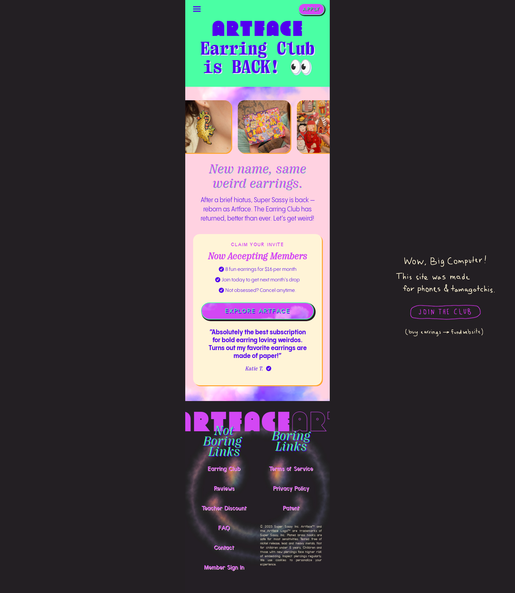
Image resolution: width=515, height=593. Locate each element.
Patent (291, 508)
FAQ (224, 528)
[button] (197, 9)
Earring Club (224, 468)
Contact (224, 547)
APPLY (311, 9)
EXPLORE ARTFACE (257, 311)
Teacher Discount (224, 508)
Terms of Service (291, 468)
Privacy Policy (291, 488)
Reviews (224, 488)
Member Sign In (224, 567)
